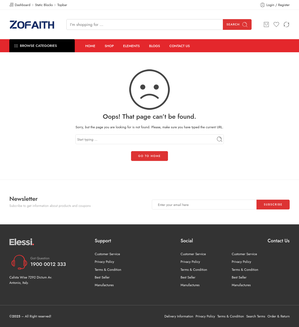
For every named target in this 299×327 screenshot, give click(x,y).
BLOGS (154, 45)
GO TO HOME (149, 156)
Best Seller (102, 277)
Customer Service (107, 253)
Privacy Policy (104, 261)
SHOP (109, 45)
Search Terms (255, 316)
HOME (90, 45)
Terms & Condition (108, 269)
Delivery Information (178, 316)
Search (237, 25)
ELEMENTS (131, 45)
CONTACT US (179, 45)
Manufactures (104, 284)
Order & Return (278, 316)
